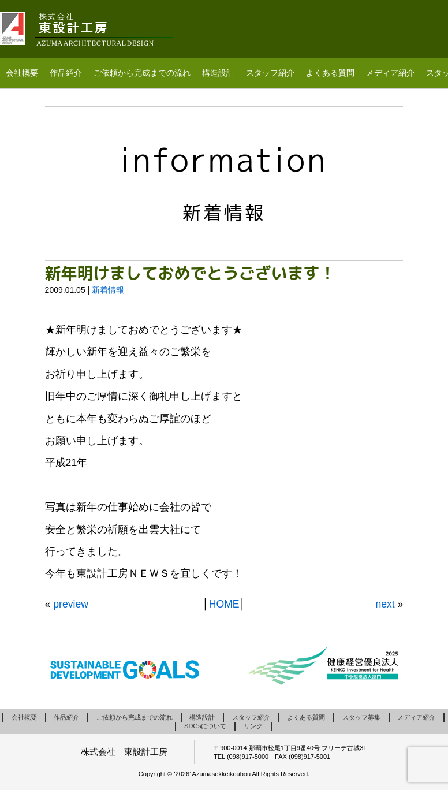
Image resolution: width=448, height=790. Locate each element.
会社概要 (22, 72)
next (384, 604)
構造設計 (218, 72)
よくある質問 (330, 72)
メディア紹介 (390, 72)
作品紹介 (66, 72)
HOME (224, 604)
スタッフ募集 (361, 717)
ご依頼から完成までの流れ (142, 72)
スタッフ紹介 (270, 72)
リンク (253, 725)
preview (70, 604)
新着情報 (108, 290)
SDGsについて (205, 725)
